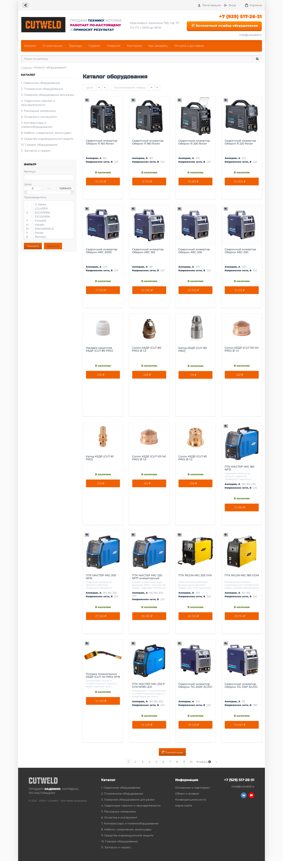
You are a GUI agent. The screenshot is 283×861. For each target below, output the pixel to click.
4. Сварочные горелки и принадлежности (131, 805)
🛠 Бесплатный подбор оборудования (224, 26)
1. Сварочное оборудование (40, 83)
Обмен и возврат (187, 793)
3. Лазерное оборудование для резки (47, 95)
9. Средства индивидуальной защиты (47, 138)
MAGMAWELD (42, 229)
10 (191, 762)
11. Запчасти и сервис (36, 150)
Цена (89, 87)
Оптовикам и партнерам (192, 787)
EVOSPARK (40, 212)
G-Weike (38, 204)
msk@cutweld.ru (250, 35)
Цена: (28, 184)
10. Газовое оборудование (39, 144)
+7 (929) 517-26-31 (240, 16)
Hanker (38, 225)
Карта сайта (183, 805)
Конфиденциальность (190, 799)
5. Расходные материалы (38, 111)
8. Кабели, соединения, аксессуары (46, 132)
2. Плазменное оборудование (42, 89)
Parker (37, 233)
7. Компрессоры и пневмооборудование (130, 823)
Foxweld (38, 221)
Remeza (38, 237)
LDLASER (39, 208)
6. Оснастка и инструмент (39, 116)
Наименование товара (130, 87)
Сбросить (53, 246)
